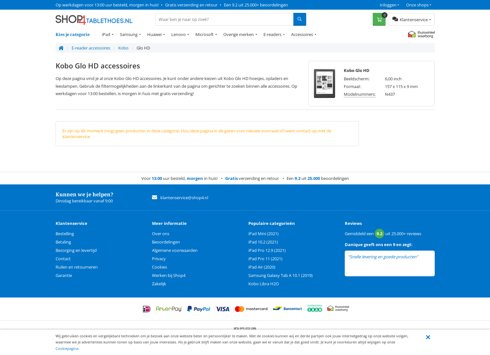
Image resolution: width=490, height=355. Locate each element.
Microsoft (204, 34)
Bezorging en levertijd (76, 250)
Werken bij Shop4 (168, 275)
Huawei (154, 34)
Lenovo (178, 34)
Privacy (159, 259)
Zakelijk (159, 284)
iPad (106, 34)
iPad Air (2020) (261, 267)
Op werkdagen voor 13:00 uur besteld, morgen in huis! (107, 5)
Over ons (160, 233)
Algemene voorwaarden (175, 250)
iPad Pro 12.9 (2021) (267, 250)
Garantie (64, 275)
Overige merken (238, 34)
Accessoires (302, 34)
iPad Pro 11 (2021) (265, 259)
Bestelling (65, 233)
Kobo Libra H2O (263, 284)
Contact (63, 259)
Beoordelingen (166, 242)
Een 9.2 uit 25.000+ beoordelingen (256, 5)
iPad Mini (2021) (263, 233)
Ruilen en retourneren (77, 267)
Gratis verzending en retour (191, 5)
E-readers (272, 34)
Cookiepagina (67, 348)
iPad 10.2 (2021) (263, 242)
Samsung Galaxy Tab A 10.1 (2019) (280, 275)
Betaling (63, 242)
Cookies (159, 267)
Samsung (129, 34)
